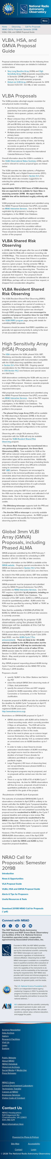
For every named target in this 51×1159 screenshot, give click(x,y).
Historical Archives (11, 1067)
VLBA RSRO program (14, 320)
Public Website (9, 1057)
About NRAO (8, 1060)
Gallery (5, 1036)
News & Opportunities (12, 878)
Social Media (8, 1070)
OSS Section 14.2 (11, 370)
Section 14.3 (29, 568)
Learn (4, 1045)
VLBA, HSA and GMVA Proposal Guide (21, 889)
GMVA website (8, 565)
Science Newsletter (11, 1029)
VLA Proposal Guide (12, 883)
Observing (16, 26)
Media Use (22, 1070)
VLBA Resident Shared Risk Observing (19, 440)
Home (4, 26)
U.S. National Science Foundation (30, 986)
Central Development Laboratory (17, 1085)
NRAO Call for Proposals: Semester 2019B (19, 29)
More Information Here (13, 1124)
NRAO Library (8, 1082)
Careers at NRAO (10, 1091)
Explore (5, 1048)
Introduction (8, 873)
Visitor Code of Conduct (13, 1098)
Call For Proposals (32, 26)
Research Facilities (11, 1039)
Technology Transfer (11, 1088)
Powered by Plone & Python (25, 1137)
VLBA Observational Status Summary (20, 161)
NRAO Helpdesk (9, 1064)
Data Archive (8, 1033)
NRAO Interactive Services (16, 208)
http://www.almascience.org (13, 711)
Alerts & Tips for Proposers (15, 894)
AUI (15, 1004)
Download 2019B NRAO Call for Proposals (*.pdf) (22, 910)
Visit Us (5, 1042)
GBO (8, 470)
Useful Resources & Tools (14, 899)
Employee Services (11, 1095)
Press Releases (9, 1073)
